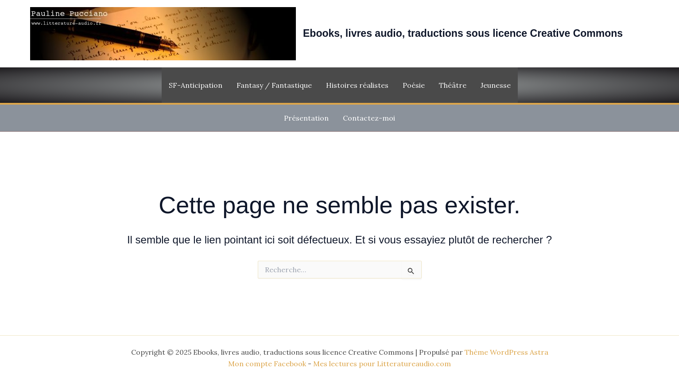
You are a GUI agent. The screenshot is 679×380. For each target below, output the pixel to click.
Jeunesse (496, 85)
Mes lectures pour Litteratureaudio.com (382, 363)
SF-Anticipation (195, 85)
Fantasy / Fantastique (274, 85)
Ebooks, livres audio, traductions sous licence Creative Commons (463, 33)
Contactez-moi (369, 118)
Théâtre (452, 85)
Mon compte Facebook (267, 363)
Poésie (414, 85)
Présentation (306, 118)
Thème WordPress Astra (506, 352)
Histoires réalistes (357, 85)
